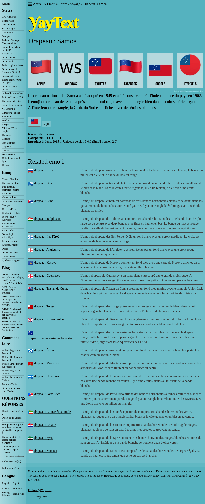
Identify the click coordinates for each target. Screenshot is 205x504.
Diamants (6, 135)
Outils (5, 248)
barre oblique (8, 24)
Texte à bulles (8, 57)
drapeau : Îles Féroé (46, 236)
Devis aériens (8, 154)
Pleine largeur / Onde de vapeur (12, 81)
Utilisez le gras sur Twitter (11, 372)
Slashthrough (8, 28)
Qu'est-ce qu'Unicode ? (12, 419)
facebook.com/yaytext (142, 471)
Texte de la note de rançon (11, 88)
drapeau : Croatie (45, 424)
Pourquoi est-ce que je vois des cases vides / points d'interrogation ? (12, 428)
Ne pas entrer (8, 142)
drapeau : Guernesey (47, 275)
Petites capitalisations (12, 65)
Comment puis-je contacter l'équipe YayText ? (10, 449)
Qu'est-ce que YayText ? (13, 412)
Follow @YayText (11, 468)
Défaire (5, 165)
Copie (46, 123)
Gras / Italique (9, 16)
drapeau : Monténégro (48, 363)
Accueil (6, 3)
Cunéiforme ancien (11, 112)
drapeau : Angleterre (47, 249)
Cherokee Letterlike (11, 101)
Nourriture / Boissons (12, 201)
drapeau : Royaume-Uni (49, 319)
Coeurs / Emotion (10, 183)
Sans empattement (11, 76)
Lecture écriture (9, 241)
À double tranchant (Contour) (11, 48)
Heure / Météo (9, 209)
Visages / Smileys (10, 179)
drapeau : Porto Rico (47, 394)
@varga (180, 475)
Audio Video (8, 230)
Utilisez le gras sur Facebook (11, 352)
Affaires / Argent (10, 244)
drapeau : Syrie (43, 437)
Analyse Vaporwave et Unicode (9, 290)
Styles (7, 10)
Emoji (7, 172)
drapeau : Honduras (46, 376)
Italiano (5, 488)
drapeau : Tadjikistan (47, 218)
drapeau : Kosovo (45, 262)
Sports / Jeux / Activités (9, 218)
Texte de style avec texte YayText (11, 389)
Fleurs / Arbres (9, 197)
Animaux (6, 193)
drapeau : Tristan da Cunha (51, 288)
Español (17, 483)
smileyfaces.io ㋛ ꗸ (11, 461)
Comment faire (10, 341)
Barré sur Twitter (10, 384)
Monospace (7, 32)
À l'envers (7, 53)
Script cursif (8, 20)
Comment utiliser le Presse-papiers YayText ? (11, 440)
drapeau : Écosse (44, 350)
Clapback (6, 146)
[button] (29, 4)
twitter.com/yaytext (115, 471)
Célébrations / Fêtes (11, 213)
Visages (5, 124)
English (5, 483)
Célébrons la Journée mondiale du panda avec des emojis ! (12, 313)
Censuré (6, 138)
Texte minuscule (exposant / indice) (11, 70)
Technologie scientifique (8, 235)
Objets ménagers (10, 252)
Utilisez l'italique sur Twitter (12, 379)
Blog (6, 268)
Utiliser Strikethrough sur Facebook (12, 365)
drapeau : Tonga (44, 306)
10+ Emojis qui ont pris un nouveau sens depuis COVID (12, 301)
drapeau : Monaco (45, 450)
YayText (41, 497)
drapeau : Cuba (43, 201)
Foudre (5, 120)
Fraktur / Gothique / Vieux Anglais (11, 41)
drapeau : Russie (44, 170)
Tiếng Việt (18, 493)
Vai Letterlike (8, 108)
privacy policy (152, 475)
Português (18, 488)
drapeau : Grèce (44, 183)
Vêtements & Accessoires (8, 225)
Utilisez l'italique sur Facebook (12, 358)
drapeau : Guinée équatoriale (52, 411)
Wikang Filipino (6, 493)
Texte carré (7, 61)
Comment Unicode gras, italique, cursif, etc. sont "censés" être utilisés (13, 278)
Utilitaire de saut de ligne (11, 159)
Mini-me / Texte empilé (10, 129)
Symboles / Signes (11, 260)
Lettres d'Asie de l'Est (12, 97)
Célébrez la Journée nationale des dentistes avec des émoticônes (12, 326)
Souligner (6, 36)
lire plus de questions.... (15, 456)
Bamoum (6, 116)
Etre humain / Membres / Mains (10, 188)
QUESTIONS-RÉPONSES (13, 401)
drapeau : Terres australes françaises (51, 338)
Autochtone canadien (12, 105)
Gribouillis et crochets (12, 93)
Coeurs (5, 150)
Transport (6, 205)
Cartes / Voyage (9, 256)
